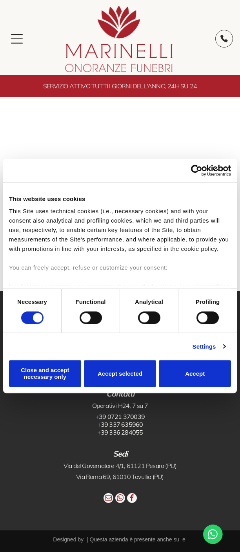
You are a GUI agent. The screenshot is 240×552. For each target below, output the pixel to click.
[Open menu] (17, 39)
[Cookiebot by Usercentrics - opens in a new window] (196, 170)
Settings (204, 346)
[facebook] (132, 499)
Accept (195, 373)
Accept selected (120, 373)
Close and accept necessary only (45, 373)
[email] (108, 499)
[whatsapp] (120, 499)
